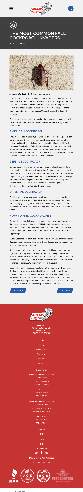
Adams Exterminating (33, 277)
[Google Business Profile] (36, 453)
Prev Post (18, 291)
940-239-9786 (41, 328)
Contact (41, 363)
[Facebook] (41, 453)
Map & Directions (41, 393)
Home (41, 345)
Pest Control (41, 350)
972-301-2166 (41, 333)
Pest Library (41, 354)
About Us (41, 359)
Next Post (65, 291)
